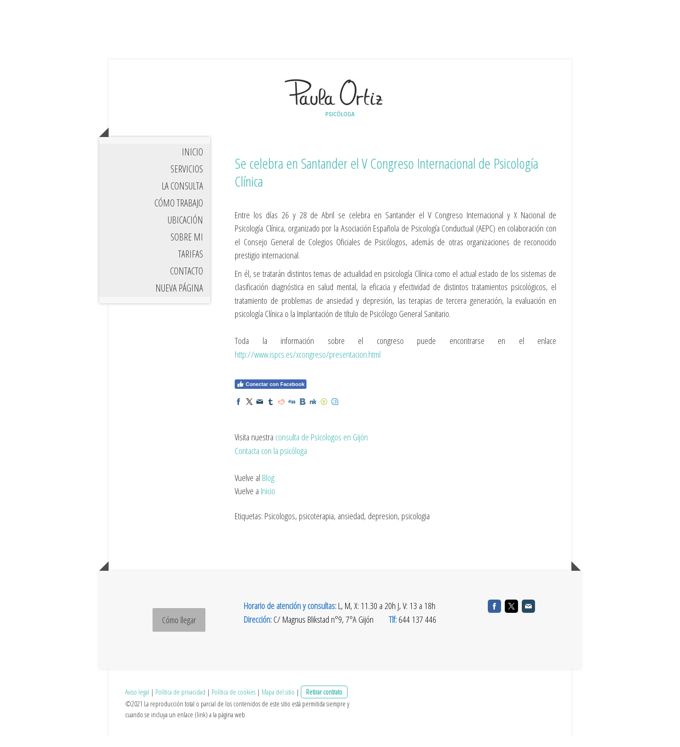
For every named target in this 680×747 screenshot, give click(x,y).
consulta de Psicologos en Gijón (321, 448)
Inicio (268, 502)
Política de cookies (233, 702)
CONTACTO (186, 282)
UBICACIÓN (185, 231)
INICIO (192, 163)
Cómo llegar (179, 630)
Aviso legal (137, 702)
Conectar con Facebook (271, 395)
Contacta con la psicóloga (271, 461)
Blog (268, 488)
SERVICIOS (186, 180)
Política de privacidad (180, 702)
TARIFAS (190, 265)
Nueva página (179, 299)
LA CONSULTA (182, 197)
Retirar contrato (324, 702)
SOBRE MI (186, 248)
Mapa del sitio (278, 702)
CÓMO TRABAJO (178, 214)
